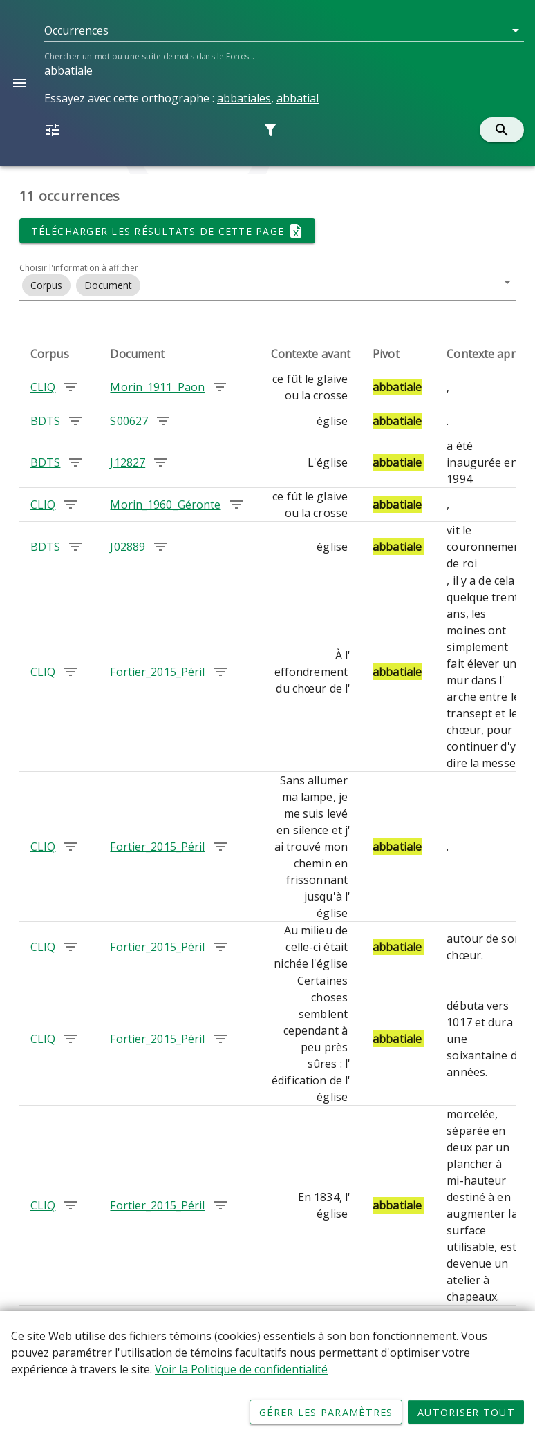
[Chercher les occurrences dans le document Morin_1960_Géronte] (236, 504)
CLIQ (42, 387)
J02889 (127, 546)
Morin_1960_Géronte (165, 504)
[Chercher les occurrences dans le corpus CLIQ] (70, 387)
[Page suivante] (497, 1325)
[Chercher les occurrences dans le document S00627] (163, 420)
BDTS (45, 420)
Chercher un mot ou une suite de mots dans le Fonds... (149, 56)
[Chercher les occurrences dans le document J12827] (160, 462)
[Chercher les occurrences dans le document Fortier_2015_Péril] (220, 671)
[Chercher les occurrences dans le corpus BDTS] (75, 420)
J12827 (127, 462)
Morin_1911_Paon (157, 387)
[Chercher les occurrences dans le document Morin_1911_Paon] (219, 387)
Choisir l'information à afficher (78, 268)
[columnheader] (59, 353)
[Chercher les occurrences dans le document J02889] (160, 546)
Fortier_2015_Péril (157, 671)
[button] (284, 30)
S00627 (129, 420)
